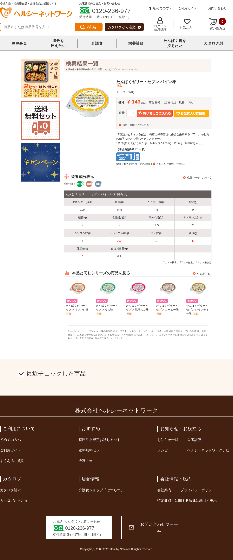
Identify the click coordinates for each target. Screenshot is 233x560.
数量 (121, 113)
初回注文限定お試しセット (100, 440)
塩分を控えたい (58, 43)
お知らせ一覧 (167, 440)
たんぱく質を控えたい (174, 43)
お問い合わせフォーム (153, 527)
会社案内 (164, 490)
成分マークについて (199, 177)
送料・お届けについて (134, 125)
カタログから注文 (124, 27)
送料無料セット (91, 450)
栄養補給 (135, 43)
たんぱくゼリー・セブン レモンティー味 (197, 309)
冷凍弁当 (19, 43)
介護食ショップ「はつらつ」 (101, 490)
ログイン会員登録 (160, 24)
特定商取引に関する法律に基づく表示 (187, 501)
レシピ (162, 450)
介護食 (97, 43)
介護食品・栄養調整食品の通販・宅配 (84, 69)
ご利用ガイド (187, 8)
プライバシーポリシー (197, 490)
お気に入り (187, 24)
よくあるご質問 (12, 461)
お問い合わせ (217, 8)
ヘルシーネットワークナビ (208, 450)
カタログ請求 (10, 490)
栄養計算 (194, 440)
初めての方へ (160, 8)
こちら (160, 164)
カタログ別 (213, 43)
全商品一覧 (203, 273)
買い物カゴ (217, 24)
